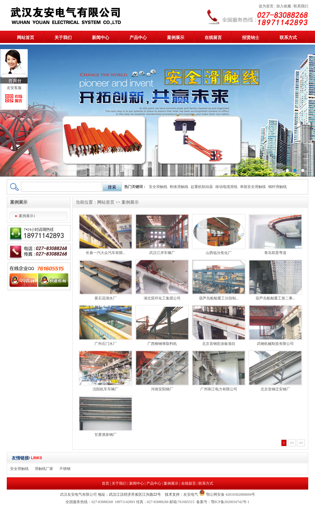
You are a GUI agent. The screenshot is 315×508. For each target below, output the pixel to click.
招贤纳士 (250, 37)
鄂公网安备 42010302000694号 (230, 494)
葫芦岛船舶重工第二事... (275, 298)
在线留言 (213, 37)
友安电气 (190, 494)
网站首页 (25, 37)
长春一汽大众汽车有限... (106, 253)
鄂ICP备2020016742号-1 (230, 502)
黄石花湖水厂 (105, 298)
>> (301, 443)
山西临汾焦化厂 (219, 253)
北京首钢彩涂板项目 (218, 344)
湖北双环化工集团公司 (162, 298)
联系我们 (300, 6)
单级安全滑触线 (253, 187)
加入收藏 (283, 6)
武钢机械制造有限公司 (275, 344)
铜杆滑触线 (277, 187)
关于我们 (63, 37)
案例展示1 (27, 216)
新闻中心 (100, 37)
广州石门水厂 (105, 344)
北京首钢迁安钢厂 (275, 389)
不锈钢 (64, 469)
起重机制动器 (202, 187)
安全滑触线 (158, 187)
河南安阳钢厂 (162, 389)
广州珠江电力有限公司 (218, 389)
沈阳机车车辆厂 (105, 389)
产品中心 (138, 37)
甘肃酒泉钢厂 (105, 434)
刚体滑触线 (179, 187)
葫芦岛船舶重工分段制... (219, 298)
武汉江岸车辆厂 (162, 253)
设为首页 (266, 6)
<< (292, 443)
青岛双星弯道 (275, 253)
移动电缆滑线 (226, 187)
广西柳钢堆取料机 (162, 344)
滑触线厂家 (44, 469)
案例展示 (175, 37)
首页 (105, 483)
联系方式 (288, 37)
